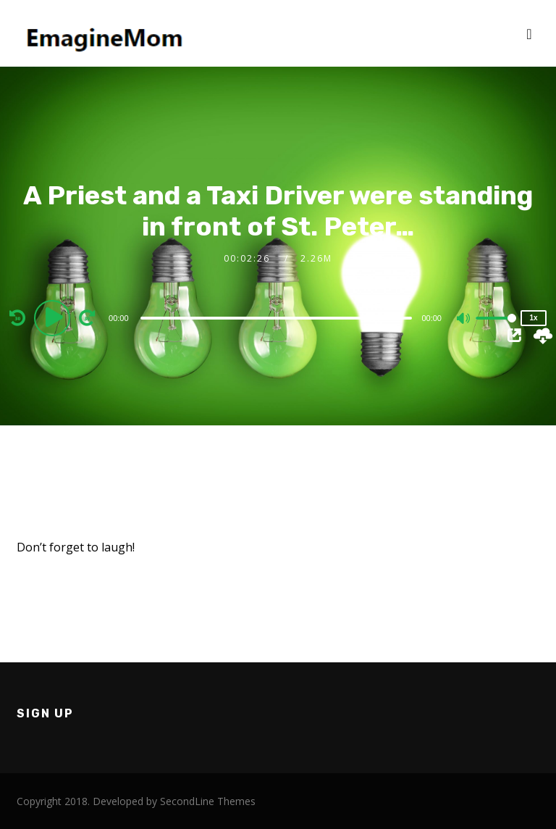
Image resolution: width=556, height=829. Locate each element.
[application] (278, 317)
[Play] (54, 317)
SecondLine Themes (208, 801)
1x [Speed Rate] (533, 318)
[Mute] (464, 319)
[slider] (276, 318)
